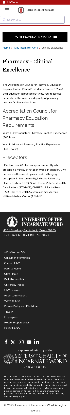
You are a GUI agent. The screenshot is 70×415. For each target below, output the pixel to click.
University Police (14, 285)
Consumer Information (17, 258)
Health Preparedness (17, 322)
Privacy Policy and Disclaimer (21, 306)
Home (6, 48)
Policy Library (12, 328)
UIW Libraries (12, 290)
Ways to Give (12, 301)
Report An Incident (15, 295)
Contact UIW (12, 263)
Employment (12, 317)
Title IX (8, 312)
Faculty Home (12, 268)
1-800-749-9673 (38, 235)
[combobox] (35, 20)
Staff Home (11, 274)
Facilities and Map (14, 279)
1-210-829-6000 (14, 235)
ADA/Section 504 (15, 252)
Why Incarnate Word (25, 48)
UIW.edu (10, 2)
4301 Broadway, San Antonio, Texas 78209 (29, 230)
